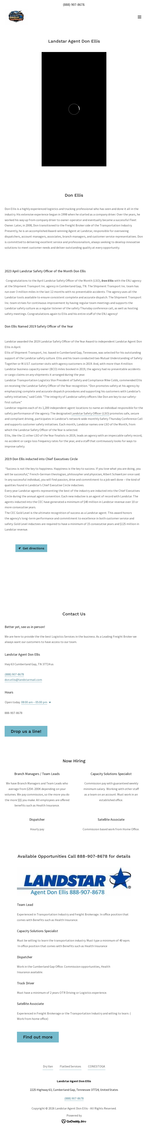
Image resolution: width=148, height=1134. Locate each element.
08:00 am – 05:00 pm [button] (34, 702)
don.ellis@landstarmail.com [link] (23, 680)
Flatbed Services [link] (70, 1066)
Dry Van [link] (48, 1066)
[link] (16, 17)
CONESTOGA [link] (96, 1066)
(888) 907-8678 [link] (73, 4)
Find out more (38, 1037)
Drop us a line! (26, 731)
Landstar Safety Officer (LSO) (90, 413)
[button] (139, 17)
